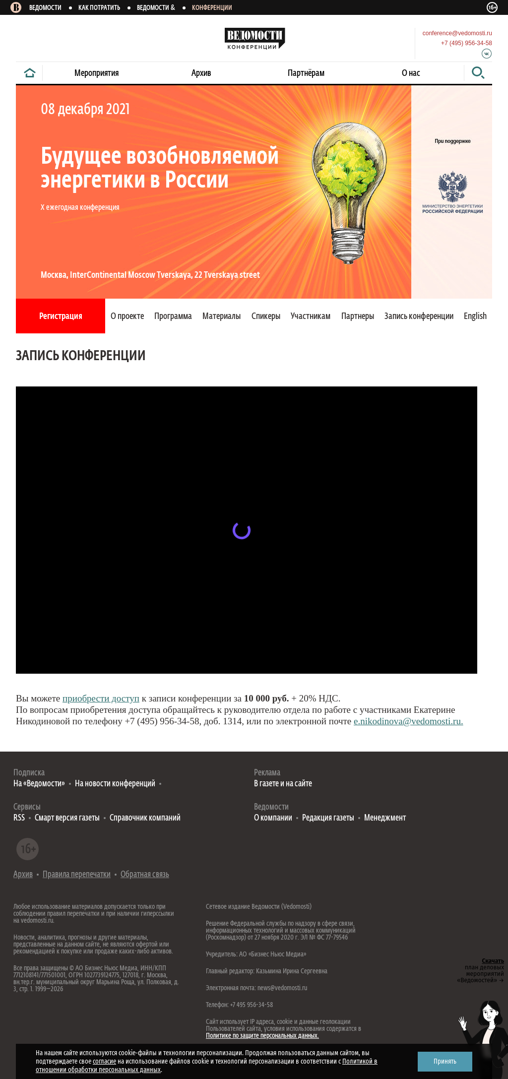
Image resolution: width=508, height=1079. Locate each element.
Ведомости (45, 8)
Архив (201, 73)
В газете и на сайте (283, 784)
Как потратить (99, 8)
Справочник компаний (145, 818)
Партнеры (357, 316)
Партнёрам (306, 73)
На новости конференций (115, 784)
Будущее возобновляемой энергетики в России (160, 169)
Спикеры (266, 316)
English (475, 316)
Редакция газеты (328, 818)
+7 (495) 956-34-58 (466, 43)
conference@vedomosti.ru (457, 33)
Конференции (212, 8)
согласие (104, 1061)
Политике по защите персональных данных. (262, 1035)
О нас (411, 73)
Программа (173, 316)
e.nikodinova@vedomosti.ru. (408, 721)
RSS (19, 818)
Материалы (221, 316)
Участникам (310, 316)
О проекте (127, 316)
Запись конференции (418, 316)
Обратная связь (145, 875)
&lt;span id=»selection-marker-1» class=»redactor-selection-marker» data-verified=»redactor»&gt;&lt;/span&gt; (246, 530)
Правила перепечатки (77, 875)
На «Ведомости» (39, 784)
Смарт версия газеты (67, 818)
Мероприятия (96, 73)
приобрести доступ (101, 698)
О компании (273, 818)
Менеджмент (385, 818)
